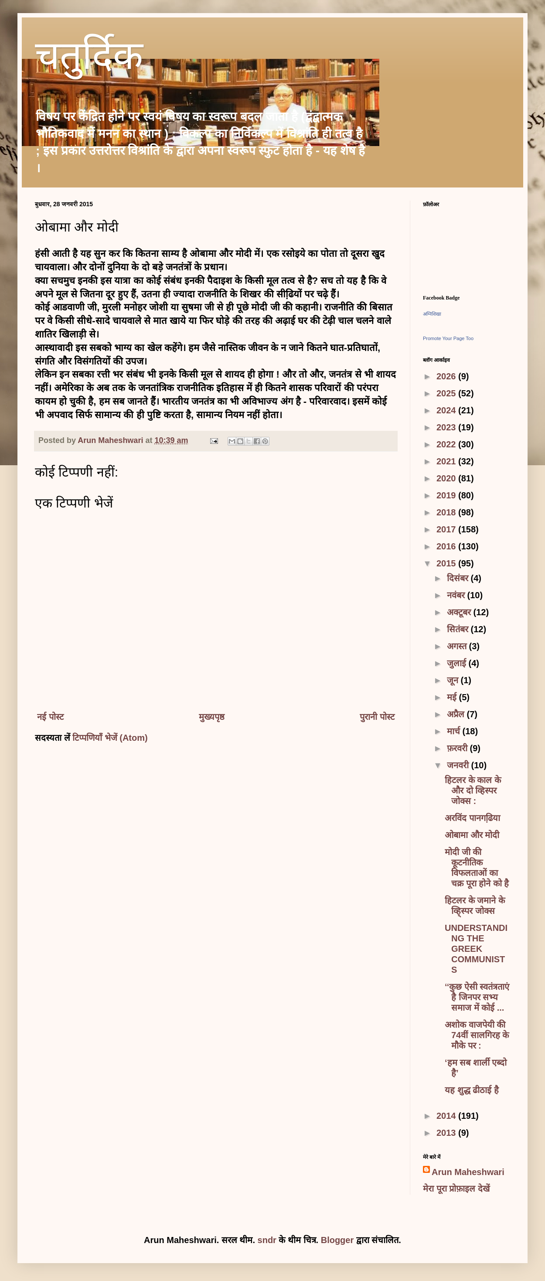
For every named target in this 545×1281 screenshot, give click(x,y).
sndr (267, 1240)
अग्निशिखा (432, 314)
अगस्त (458, 646)
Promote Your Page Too (448, 338)
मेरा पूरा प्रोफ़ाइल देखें (456, 1188)
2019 (447, 495)
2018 (447, 512)
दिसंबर (459, 578)
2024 (447, 410)
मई (453, 697)
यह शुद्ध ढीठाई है (472, 1090)
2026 (447, 376)
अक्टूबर (460, 612)
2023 (447, 427)
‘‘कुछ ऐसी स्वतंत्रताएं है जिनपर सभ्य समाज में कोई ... (477, 997)
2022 (447, 444)
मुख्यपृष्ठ (212, 717)
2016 (447, 546)
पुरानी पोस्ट (377, 717)
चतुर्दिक (89, 59)
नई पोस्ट (50, 717)
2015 (447, 563)
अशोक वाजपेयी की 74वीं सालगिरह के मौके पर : (477, 1035)
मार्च (455, 731)
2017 (447, 529)
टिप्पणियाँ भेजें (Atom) (110, 738)
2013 (447, 1133)
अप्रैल (457, 714)
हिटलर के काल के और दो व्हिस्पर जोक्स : (473, 790)
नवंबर (457, 595)
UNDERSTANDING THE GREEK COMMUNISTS (476, 948)
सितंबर (459, 629)
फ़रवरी (458, 748)
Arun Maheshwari (468, 1172)
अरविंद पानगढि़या (472, 818)
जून (454, 680)
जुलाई (458, 663)
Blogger (337, 1240)
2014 (447, 1116)
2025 (447, 393)
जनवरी (459, 765)
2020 (447, 478)
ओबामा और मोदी (472, 835)
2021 (447, 461)
